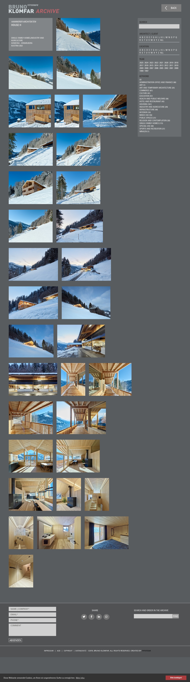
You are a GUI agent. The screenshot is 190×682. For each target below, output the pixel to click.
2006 (156, 68)
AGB (58, 651)
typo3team (146, 651)
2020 (166, 62)
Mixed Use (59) (145, 115)
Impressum (49, 651)
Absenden (15, 640)
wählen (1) (144, 131)
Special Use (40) (146, 126)
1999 (141, 70)
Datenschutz (80, 651)
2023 (151, 62)
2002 (166, 68)
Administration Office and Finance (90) (157, 82)
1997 (146, 70)
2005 (161, 68)
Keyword (144, 76)
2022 (156, 62)
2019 (171, 62)
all (161, 40)
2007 (151, 68)
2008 (146, 68)
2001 (171, 68)
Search (143, 22)
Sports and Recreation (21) (152, 128)
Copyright (68, 651)
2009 (141, 68)
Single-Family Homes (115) (151, 123)
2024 (146, 62)
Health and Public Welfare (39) (153, 98)
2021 (161, 62)
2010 (176, 65)
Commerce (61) (146, 90)
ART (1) (142, 85)
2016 (146, 65)
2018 (176, 62)
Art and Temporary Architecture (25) (157, 87)
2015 (151, 65)
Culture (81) (144, 93)
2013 (161, 65)
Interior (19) (145, 112)
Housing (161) (145, 104)
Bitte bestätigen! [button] (176, 678)
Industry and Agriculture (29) (153, 107)
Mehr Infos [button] (80, 678)
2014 (156, 65)
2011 (171, 65)
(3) (140, 79)
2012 (166, 65)
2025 (141, 62)
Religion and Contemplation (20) (154, 120)
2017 (141, 65)
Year (141, 59)
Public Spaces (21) (147, 117)
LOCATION (144, 46)
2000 (176, 68)
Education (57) (146, 96)
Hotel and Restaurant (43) (151, 101)
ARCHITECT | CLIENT (148, 33)
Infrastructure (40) (148, 109)
